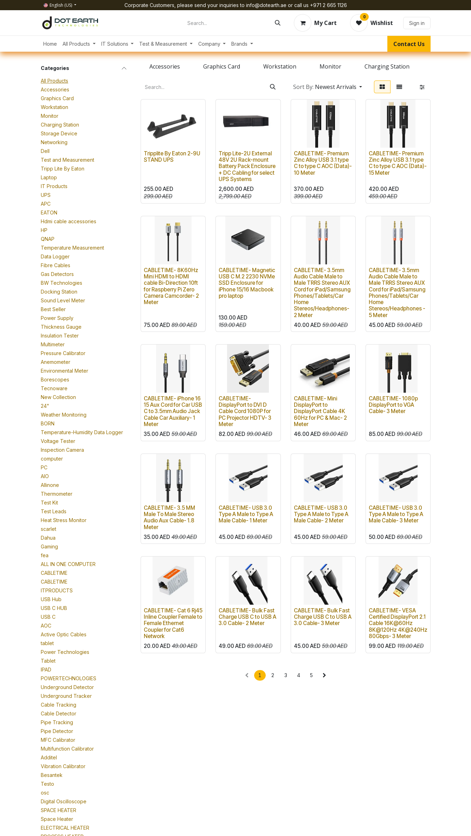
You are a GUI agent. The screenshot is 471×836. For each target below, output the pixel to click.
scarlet (48, 529)
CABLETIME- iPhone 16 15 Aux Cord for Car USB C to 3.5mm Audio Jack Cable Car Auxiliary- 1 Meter (173, 411)
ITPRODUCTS (57, 590)
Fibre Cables (55, 265)
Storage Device (59, 133)
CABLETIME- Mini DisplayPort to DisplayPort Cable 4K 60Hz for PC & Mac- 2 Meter (320, 411)
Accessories (55, 89)
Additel (49, 757)
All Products (54, 81)
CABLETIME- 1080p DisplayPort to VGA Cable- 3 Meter (393, 404)
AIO (45, 476)
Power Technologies (65, 652)
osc (45, 793)
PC (44, 467)
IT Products (54, 186)
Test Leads (53, 511)
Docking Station (59, 292)
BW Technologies (61, 283)
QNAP (47, 239)
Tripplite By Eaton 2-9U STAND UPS (172, 156)
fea (45, 555)
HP (44, 230)
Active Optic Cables (63, 634)
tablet (47, 643)
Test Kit (49, 503)
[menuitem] (50, 43)
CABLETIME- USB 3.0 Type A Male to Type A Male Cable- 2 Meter (321, 514)
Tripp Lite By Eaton (62, 169)
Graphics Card (57, 98)
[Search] (277, 23)
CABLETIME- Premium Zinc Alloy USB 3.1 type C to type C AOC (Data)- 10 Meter (323, 163)
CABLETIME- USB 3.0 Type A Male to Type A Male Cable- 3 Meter (396, 514)
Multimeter (53, 344)
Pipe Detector (57, 731)
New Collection (58, 397)
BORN (47, 423)
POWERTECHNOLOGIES (68, 678)
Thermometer (56, 494)
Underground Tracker (66, 696)
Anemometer (55, 362)
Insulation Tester (60, 336)
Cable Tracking (58, 705)
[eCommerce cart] (315, 23)
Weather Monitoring (63, 415)
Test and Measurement (67, 160)
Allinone (50, 485)
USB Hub (51, 599)
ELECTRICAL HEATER (65, 828)
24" (45, 406)
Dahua (48, 538)
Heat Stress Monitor (63, 520)
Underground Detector (67, 687)
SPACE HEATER (58, 810)
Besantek (52, 775)
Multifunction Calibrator (67, 749)
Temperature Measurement (72, 248)
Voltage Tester (58, 441)
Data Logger (55, 256)
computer (52, 459)
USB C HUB (54, 608)
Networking (54, 142)
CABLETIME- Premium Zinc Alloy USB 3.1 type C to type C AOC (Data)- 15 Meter (398, 163)
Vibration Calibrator (63, 766)
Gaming (49, 546)
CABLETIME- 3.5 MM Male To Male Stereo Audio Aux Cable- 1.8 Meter (169, 517)
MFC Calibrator (58, 740)
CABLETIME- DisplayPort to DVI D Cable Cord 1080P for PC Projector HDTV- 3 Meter (245, 411)
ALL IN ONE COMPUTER (68, 564)
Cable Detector (58, 713)
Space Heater (57, 819)
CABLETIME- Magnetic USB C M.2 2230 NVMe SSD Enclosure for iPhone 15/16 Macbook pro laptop (247, 283)
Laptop (49, 177)
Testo (47, 784)
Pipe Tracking (57, 722)
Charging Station (60, 125)
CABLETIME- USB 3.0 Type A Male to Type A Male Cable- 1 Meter (246, 514)
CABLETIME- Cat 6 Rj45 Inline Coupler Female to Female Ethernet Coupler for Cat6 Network (173, 623)
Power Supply (57, 318)
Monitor (49, 116)
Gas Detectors (57, 274)
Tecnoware (54, 388)
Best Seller (53, 309)
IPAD (46, 670)
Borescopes (55, 379)
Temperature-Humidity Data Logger (82, 432)
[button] (327, 87)
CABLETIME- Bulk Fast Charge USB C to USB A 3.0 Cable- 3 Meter (322, 616)
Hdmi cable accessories (68, 221)
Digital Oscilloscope (63, 801)
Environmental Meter (64, 371)
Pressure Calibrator (63, 353)
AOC (46, 626)
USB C (48, 617)
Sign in (417, 23)
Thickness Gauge (61, 327)
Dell (45, 151)
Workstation (54, 107)
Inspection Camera (62, 450)
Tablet (48, 661)
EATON (49, 213)
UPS (46, 195)
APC (46, 204)
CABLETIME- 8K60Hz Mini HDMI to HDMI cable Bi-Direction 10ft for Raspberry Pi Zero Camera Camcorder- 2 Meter (171, 286)
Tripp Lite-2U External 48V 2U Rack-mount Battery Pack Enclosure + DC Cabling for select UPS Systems (247, 166)
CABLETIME (54, 573)
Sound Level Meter (63, 300)
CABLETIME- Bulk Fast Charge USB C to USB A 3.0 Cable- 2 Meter (247, 616)
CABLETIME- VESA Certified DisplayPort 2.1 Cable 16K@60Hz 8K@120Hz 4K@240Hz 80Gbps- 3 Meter (398, 623)
